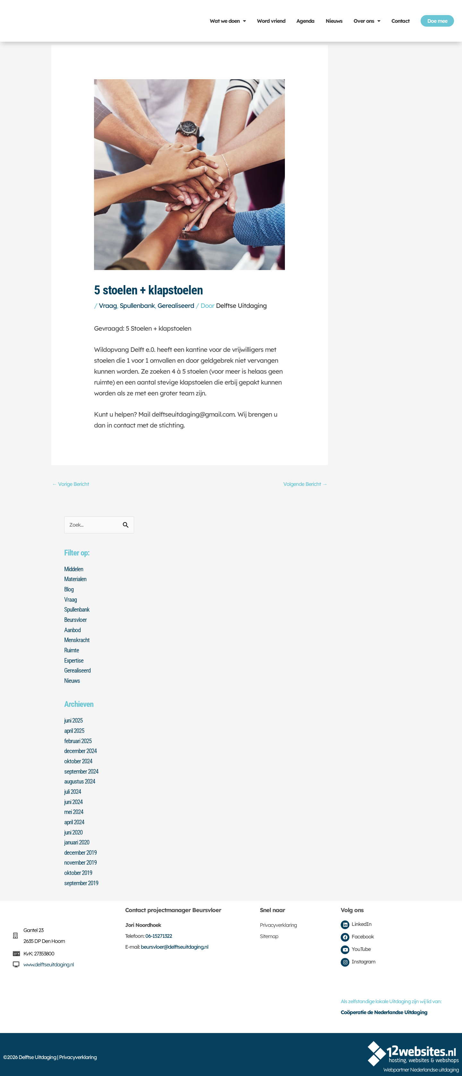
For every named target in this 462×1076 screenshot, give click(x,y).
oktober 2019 (79, 868)
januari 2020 (78, 838)
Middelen (74, 570)
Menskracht (77, 639)
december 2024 (81, 749)
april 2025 (75, 729)
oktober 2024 (79, 759)
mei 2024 (74, 808)
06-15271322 (158, 931)
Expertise (74, 659)
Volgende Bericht (303, 484)
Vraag (108, 305)
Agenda (305, 21)
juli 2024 (73, 788)
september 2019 (82, 878)
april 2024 (75, 818)
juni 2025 (74, 719)
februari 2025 (79, 739)
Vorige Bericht (72, 484)
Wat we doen (228, 21)
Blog (69, 590)
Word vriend (271, 21)
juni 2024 (74, 798)
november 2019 (81, 858)
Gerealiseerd (176, 305)
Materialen (76, 580)
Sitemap (269, 931)
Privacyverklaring (278, 920)
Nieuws (334, 21)
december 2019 (81, 848)
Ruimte (72, 649)
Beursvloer (76, 619)
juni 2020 (74, 828)
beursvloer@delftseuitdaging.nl (174, 941)
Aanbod (73, 629)
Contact (400, 21)
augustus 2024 (81, 779)
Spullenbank (137, 305)
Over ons (367, 21)
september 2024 (82, 769)
